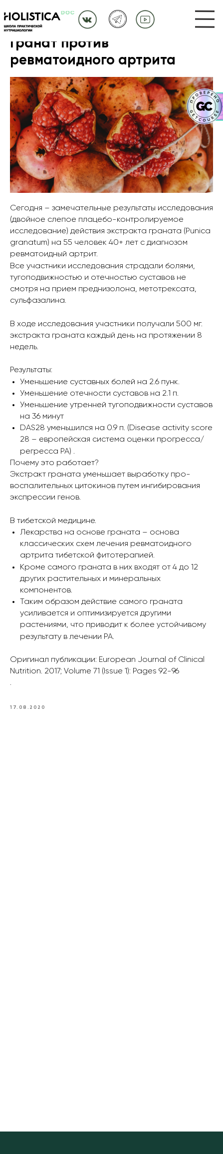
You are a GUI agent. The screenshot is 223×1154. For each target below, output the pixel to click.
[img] (205, 19)
